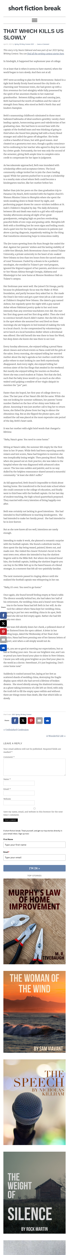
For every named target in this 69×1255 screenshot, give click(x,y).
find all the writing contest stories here (45, 53)
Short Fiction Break (34, 7)
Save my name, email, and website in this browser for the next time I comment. (33, 813)
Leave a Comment (43, 44)
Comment (9, 757)
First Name (8, 839)
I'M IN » (34, 868)
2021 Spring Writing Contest (21, 714)
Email (7, 789)
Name (7, 779)
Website (7, 799)
